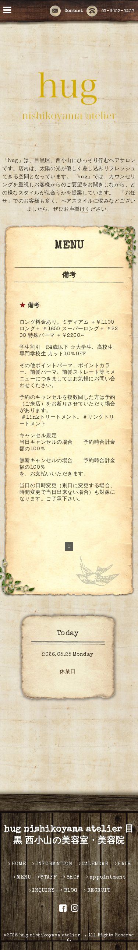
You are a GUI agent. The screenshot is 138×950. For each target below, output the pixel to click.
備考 (34, 306)
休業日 (68, 672)
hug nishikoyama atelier (52, 935)
